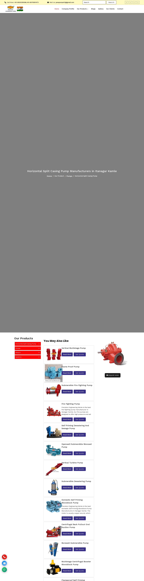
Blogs (93, 9)
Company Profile (68, 9)
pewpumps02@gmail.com (65, 2)
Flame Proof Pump (70, 367)
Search (111, 2)
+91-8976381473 (33, 2)
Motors (18, 352)
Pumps (69, 176)
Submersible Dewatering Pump (76, 481)
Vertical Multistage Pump (74, 348)
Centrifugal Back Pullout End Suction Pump (76, 525)
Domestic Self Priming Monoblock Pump (72, 501)
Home (56, 9)
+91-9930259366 (20, 2)
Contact (120, 9)
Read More (67, 354)
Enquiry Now (112, 375)
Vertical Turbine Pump (72, 463)
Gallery (100, 9)
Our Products (82, 9)
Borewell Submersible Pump (75, 543)
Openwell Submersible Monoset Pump (77, 445)
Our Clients (110, 9)
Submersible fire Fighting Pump (77, 385)
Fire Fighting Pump (71, 404)
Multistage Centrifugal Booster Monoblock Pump (76, 563)
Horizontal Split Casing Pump (26, 344)
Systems (18, 357)
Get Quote (80, 354)
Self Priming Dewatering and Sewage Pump (75, 427)
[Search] (94, 2)
